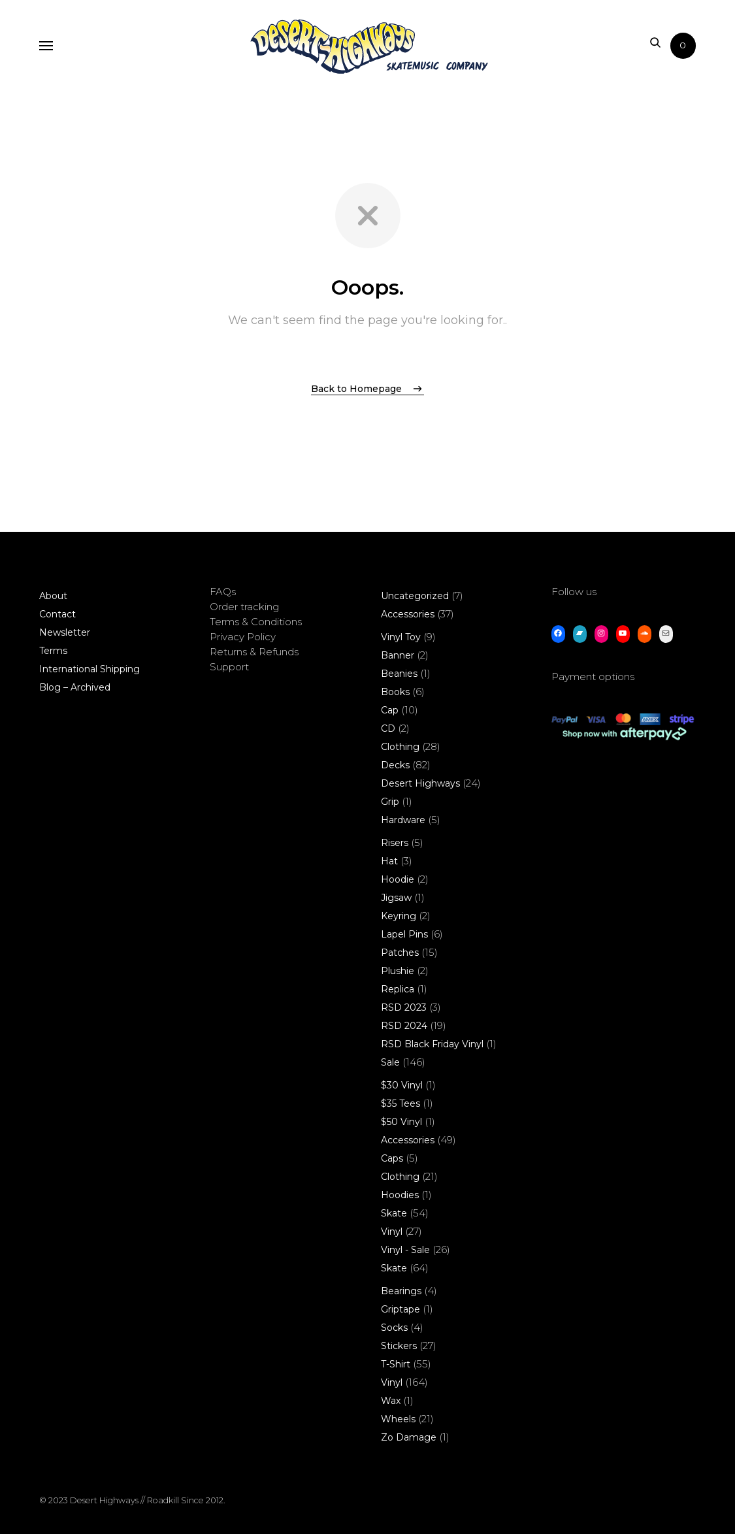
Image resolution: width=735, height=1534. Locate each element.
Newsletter (64, 632)
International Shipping (89, 669)
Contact (57, 614)
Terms (53, 651)
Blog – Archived (74, 687)
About (53, 596)
